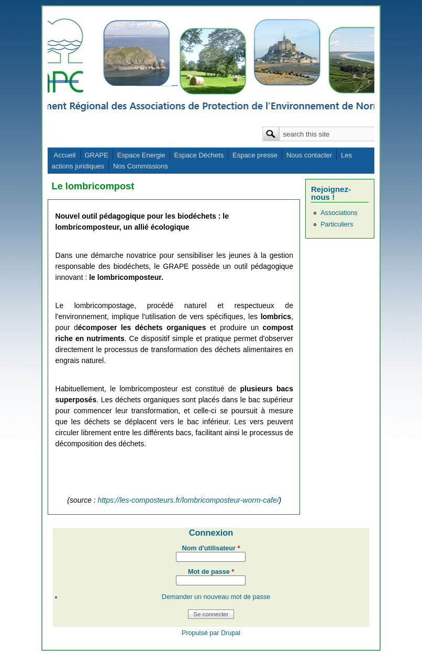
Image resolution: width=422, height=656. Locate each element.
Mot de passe (211, 571)
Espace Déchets (199, 155)
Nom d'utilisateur (211, 548)
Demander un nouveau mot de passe (216, 597)
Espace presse (254, 155)
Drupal (230, 633)
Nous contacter (309, 155)
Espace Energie (141, 155)
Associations (339, 213)
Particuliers (336, 224)
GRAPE (96, 155)
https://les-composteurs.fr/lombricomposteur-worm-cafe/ (188, 500)
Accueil (65, 155)
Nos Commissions (140, 166)
